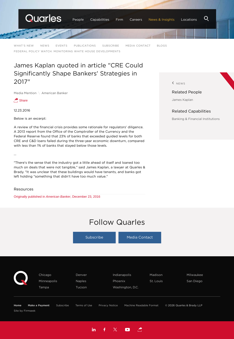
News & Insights (153, 19)
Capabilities (91, 19)
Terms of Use (83, 305)
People (69, 19)
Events (61, 45)
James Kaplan (182, 100)
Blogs (162, 45)
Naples (81, 281)
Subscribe (110, 45)
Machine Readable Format (141, 305)
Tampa (44, 287)
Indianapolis (122, 275)
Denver (81, 275)
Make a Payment (38, 305)
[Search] (214, 18)
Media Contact (138, 45)
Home (17, 305)
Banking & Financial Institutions (196, 119)
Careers (127, 19)
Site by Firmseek (24, 310)
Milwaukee (195, 275)
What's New (24, 45)
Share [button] (21, 100)
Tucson (81, 287)
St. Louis (156, 281)
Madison (156, 275)
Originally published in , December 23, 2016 (57, 196)
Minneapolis (48, 281)
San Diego (194, 281)
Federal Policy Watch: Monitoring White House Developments (67, 51)
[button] (140, 329)
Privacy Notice (108, 305)
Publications (85, 45)
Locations (180, 19)
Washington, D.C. (125, 287)
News (44, 45)
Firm (111, 19)
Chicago (45, 275)
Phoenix (119, 281)
